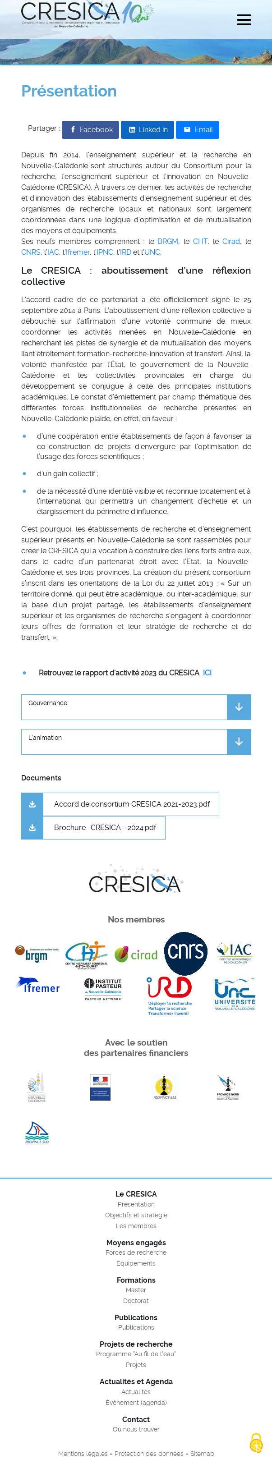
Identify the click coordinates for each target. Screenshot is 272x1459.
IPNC (105, 252)
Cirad (231, 241)
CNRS (31, 252)
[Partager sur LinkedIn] (147, 130)
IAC (53, 252)
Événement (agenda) (136, 1402)
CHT (200, 241)
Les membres (136, 1226)
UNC (152, 252)
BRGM (167, 241)
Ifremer (78, 252)
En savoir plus (37, 1087)
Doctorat (136, 1300)
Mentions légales (83, 1453)
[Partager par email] (197, 130)
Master (136, 1290)
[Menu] (244, 21)
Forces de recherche (136, 1252)
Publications (136, 1327)
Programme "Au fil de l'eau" (136, 1354)
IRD (125, 252)
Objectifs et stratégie (136, 1215)
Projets (136, 1364)
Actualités (136, 1391)
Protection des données (149, 1453)
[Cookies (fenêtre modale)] (256, 1443)
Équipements (136, 1263)
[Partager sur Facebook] (90, 130)
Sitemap (202, 1453)
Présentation (136, 1204)
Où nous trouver (136, 1429)
